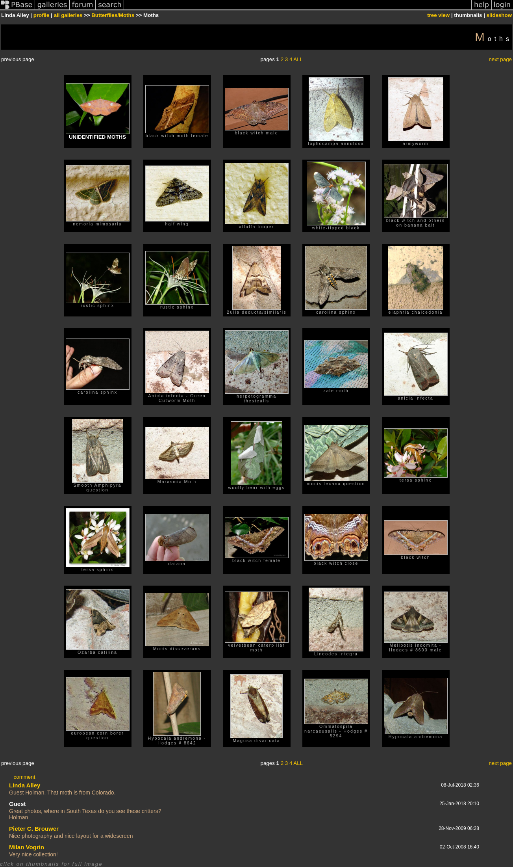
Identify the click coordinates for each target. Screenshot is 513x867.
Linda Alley (24, 785)
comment (24, 777)
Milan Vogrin (26, 847)
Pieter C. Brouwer (34, 828)
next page (500, 59)
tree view (438, 15)
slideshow (499, 15)
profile (41, 15)
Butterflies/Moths (112, 15)
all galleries (68, 15)
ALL (298, 59)
